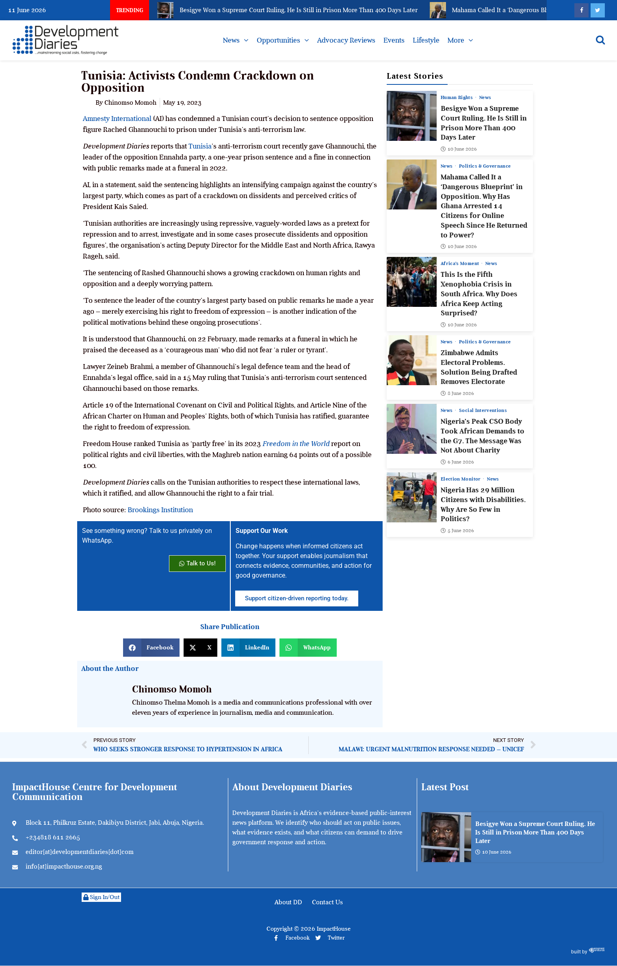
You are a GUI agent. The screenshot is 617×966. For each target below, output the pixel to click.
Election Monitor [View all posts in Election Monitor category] (461, 479)
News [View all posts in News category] (485, 97)
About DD (288, 902)
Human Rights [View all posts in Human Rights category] (457, 97)
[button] (151, 647)
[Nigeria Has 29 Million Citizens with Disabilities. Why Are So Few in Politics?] (412, 497)
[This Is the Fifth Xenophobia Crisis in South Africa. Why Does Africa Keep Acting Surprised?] (412, 282)
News (231, 40)
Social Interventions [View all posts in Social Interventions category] (483, 410)
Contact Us (327, 902)
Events (394, 40)
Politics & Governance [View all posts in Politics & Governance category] (485, 166)
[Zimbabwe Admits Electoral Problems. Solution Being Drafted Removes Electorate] (412, 360)
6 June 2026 (457, 461)
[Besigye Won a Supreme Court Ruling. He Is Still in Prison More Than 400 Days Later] (412, 116)
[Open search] (600, 40)
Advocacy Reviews (346, 40)
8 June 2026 (457, 393)
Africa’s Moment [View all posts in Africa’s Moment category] (461, 263)
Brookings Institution (160, 510)
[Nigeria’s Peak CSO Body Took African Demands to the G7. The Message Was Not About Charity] (412, 429)
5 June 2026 (457, 530)
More (456, 40)
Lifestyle (426, 40)
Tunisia (200, 146)
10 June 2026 (459, 149)
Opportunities (278, 40)
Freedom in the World (295, 444)
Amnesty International (117, 118)
